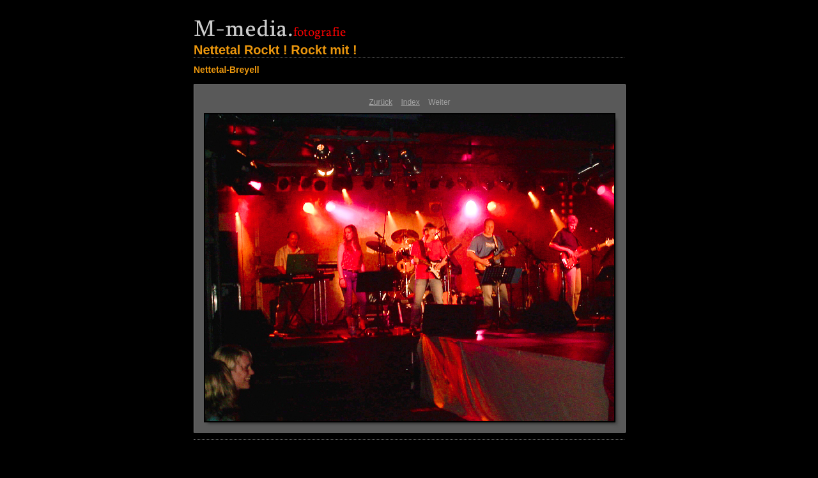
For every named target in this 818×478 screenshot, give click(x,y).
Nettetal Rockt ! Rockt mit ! (275, 50)
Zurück (380, 102)
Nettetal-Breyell (226, 70)
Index (410, 102)
